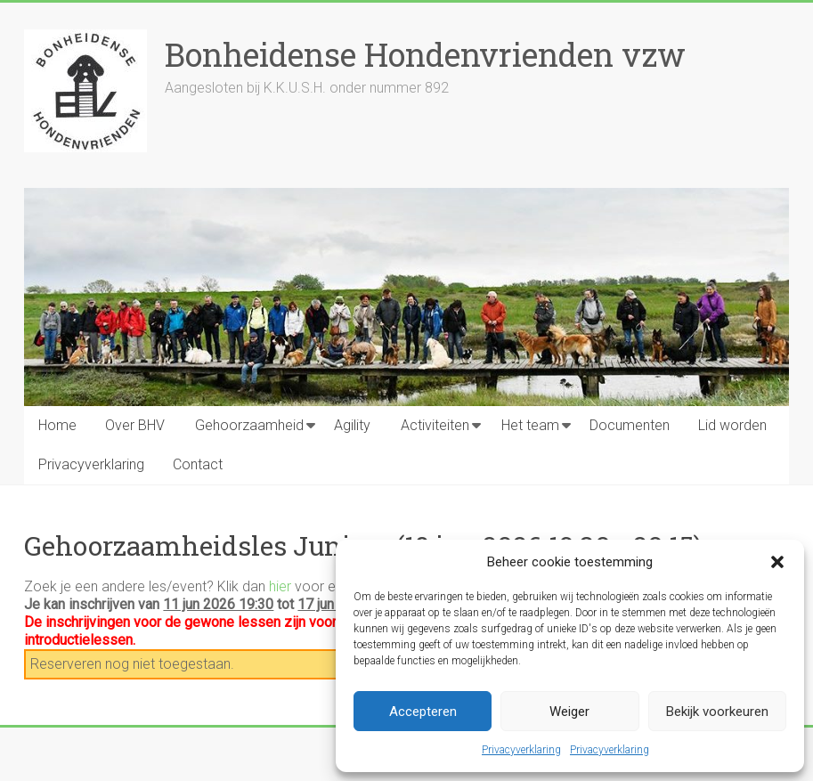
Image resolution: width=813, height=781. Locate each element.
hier (280, 586)
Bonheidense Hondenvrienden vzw (425, 54)
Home (57, 425)
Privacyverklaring (521, 750)
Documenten (629, 425)
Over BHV (135, 425)
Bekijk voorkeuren (717, 712)
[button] (777, 562)
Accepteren (423, 712)
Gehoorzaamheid (249, 425)
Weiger (569, 712)
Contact (198, 464)
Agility (352, 425)
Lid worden (732, 425)
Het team (530, 425)
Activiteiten (435, 425)
